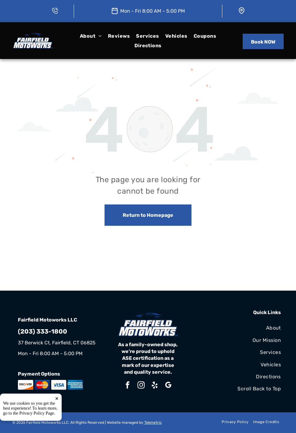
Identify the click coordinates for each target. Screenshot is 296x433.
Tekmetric (153, 422)
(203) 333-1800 (42, 331)
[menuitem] (91, 36)
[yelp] (154, 386)
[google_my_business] (168, 386)
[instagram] (141, 386)
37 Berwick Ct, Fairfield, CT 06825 (57, 343)
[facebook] (127, 386)
